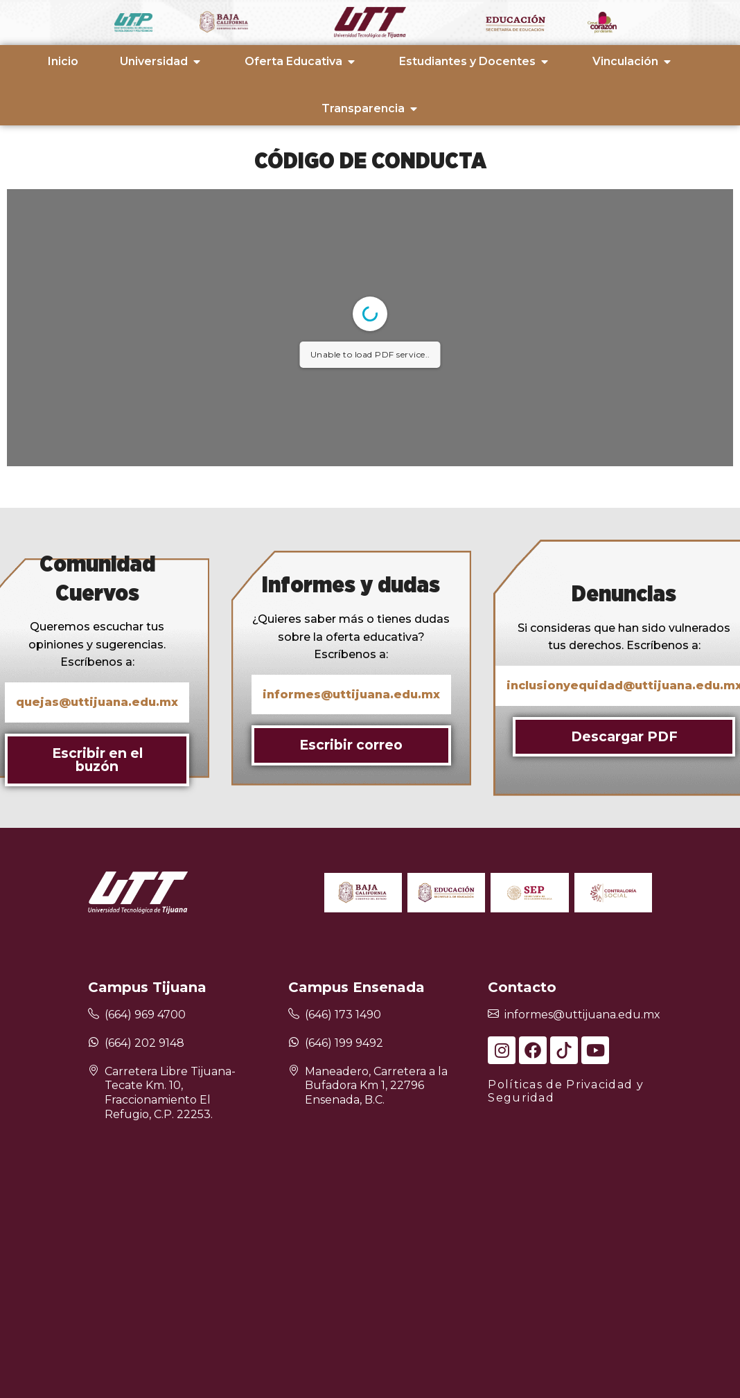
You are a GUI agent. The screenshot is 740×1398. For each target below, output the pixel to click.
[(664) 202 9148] (93, 1041)
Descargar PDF (624, 736)
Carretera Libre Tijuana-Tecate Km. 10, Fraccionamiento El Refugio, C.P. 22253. (170, 1093)
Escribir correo (351, 744)
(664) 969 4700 (145, 1014)
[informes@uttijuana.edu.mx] (493, 1014)
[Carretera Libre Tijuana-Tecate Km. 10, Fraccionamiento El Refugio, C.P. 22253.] (93, 1071)
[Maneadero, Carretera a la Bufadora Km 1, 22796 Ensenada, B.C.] (293, 1071)
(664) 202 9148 (144, 1043)
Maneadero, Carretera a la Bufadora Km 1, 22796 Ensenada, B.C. (376, 1086)
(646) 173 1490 (343, 1014)
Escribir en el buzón (97, 760)
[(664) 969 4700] (93, 1014)
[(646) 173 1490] (293, 1014)
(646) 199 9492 (344, 1043)
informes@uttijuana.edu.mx (582, 1014)
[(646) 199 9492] (293, 1041)
